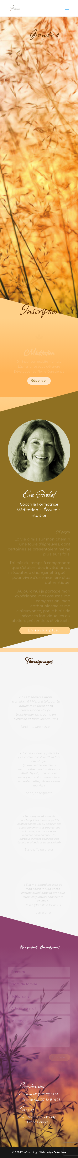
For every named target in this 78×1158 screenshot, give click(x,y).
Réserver (39, 381)
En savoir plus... (45, 630)
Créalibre (59, 1152)
